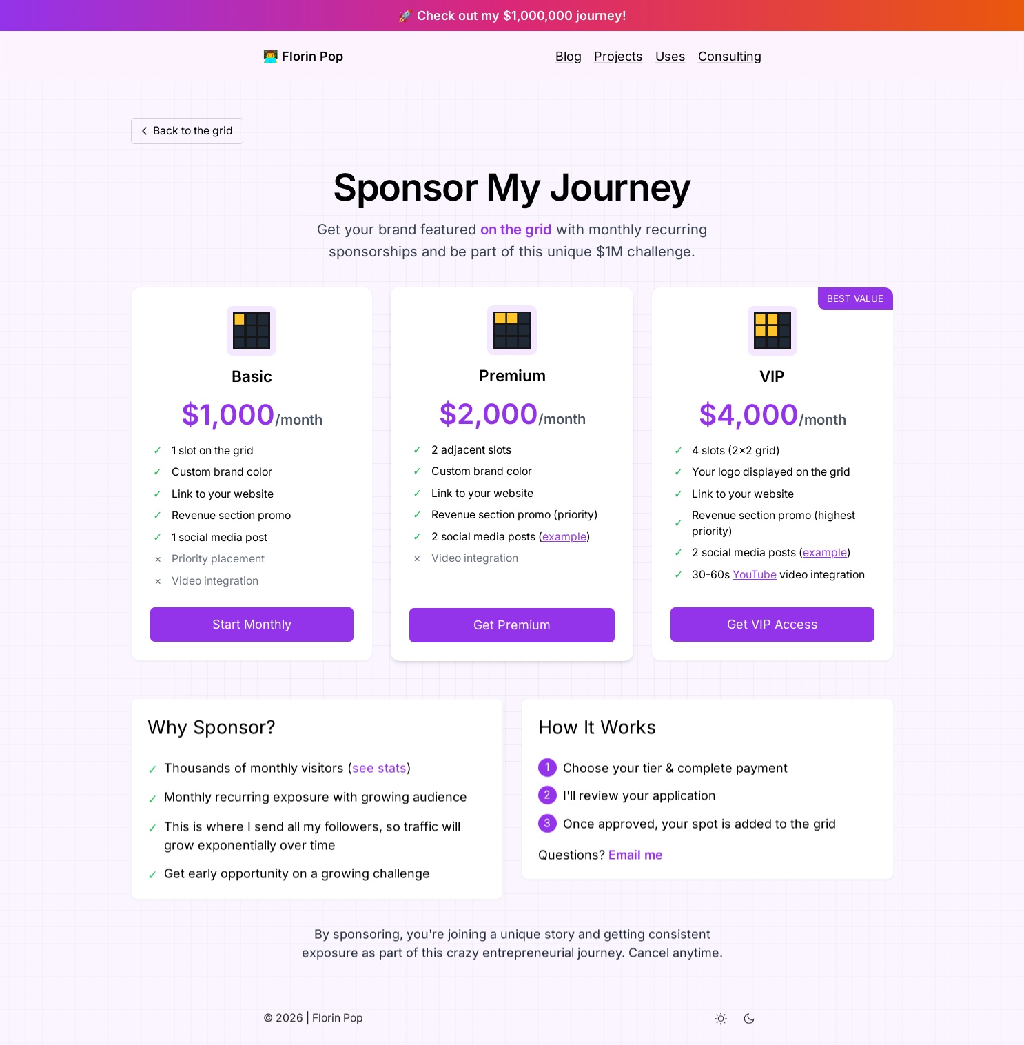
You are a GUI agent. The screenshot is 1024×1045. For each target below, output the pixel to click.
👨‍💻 (303, 56)
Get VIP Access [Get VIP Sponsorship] (772, 624)
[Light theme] (720, 1023)
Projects (618, 56)
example (564, 536)
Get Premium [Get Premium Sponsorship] (512, 625)
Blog (568, 56)
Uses (670, 56)
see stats (378, 767)
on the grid (516, 229)
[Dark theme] (749, 1023)
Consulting (729, 56)
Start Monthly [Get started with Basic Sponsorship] (251, 624)
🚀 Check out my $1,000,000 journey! (512, 15)
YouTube (755, 574)
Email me (635, 854)
